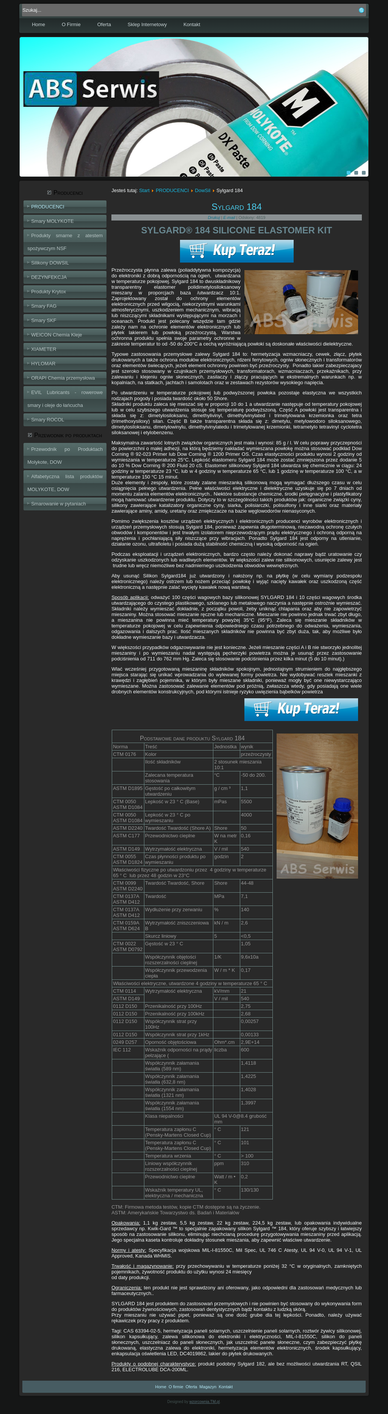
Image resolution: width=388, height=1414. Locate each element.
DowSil (202, 190)
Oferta (104, 24)
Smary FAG (43, 306)
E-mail (229, 217)
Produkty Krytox (48, 291)
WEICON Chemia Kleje (56, 335)
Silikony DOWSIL (50, 263)
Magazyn (207, 1386)
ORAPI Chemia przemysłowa (63, 378)
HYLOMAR (43, 363)
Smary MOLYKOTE (52, 221)
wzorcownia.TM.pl (204, 1402)
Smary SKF (43, 320)
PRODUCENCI (47, 207)
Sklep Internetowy (147, 24)
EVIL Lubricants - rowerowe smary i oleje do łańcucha (65, 398)
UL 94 (221, 1116)
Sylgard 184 (236, 207)
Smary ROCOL (47, 419)
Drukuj (214, 217)
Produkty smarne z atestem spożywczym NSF (65, 242)
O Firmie (71, 24)
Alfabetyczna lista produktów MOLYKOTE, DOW (65, 483)
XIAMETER (43, 349)
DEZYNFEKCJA (49, 277)
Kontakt (191, 24)
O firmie (176, 1386)
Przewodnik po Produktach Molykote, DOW (65, 455)
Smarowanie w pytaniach (58, 504)
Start (144, 190)
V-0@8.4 (238, 1116)
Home (38, 24)
